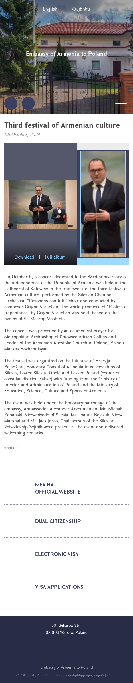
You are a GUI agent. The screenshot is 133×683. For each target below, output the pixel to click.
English (50, 9)
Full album (55, 257)
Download (24, 257)
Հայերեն (81, 9)
